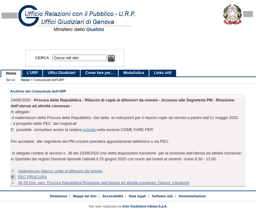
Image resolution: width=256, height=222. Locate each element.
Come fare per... (99, 73)
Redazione (58, 196)
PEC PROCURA (32, 177)
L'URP (32, 73)
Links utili (162, 73)
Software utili (162, 196)
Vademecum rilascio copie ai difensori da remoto (60, 171)
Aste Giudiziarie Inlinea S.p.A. (144, 206)
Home (11, 73)
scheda (90, 129)
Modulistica (133, 73)
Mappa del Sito (84, 196)
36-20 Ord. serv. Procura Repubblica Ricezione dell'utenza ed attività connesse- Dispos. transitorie (103, 182)
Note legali (137, 196)
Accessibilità (112, 196)
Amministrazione (192, 196)
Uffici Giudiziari (61, 73)
